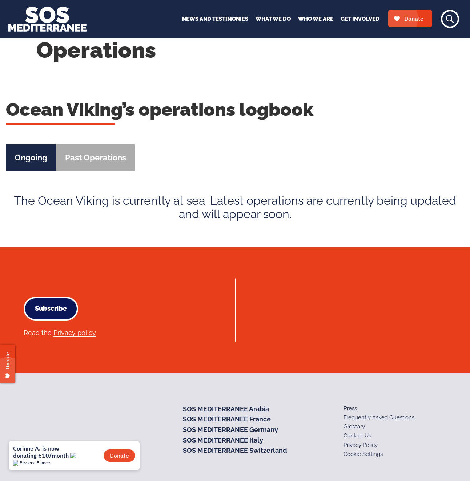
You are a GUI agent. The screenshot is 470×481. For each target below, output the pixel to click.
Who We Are (315, 19)
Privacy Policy (361, 445)
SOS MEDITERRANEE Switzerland (235, 450)
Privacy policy (74, 333)
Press (350, 408)
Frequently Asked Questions (379, 417)
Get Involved (360, 19)
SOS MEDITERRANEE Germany (230, 429)
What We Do (273, 19)
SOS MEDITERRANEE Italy (223, 440)
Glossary (354, 426)
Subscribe (51, 308)
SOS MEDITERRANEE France (227, 419)
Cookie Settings (363, 454)
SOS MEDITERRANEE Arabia (226, 409)
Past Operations (95, 157)
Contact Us (357, 435)
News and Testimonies (215, 19)
